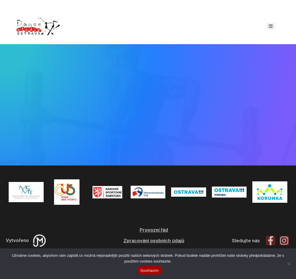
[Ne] (289, 264)
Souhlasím (149, 270)
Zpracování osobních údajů (153, 240)
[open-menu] (271, 26)
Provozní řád (154, 230)
